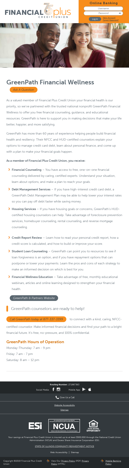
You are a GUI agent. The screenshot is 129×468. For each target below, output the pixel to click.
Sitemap (64, 410)
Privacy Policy (68, 461)
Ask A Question (23, 90)
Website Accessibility (64, 405)
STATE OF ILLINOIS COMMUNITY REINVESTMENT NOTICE (64, 446)
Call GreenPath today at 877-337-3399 (36, 319)
